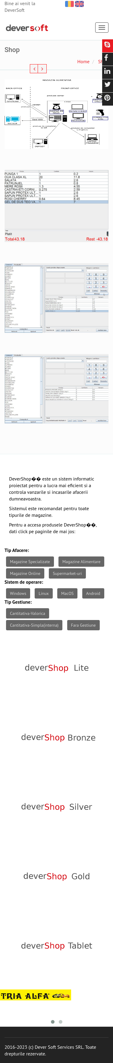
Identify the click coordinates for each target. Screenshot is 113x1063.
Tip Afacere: (17, 550)
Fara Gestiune (83, 625)
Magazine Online (25, 573)
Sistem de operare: (24, 582)
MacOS (67, 593)
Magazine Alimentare (81, 561)
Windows (18, 593)
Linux (44, 593)
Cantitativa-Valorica (27, 613)
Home (83, 61)
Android (93, 593)
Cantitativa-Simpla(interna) (34, 625)
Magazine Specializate (30, 561)
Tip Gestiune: (18, 602)
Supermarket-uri (67, 573)
